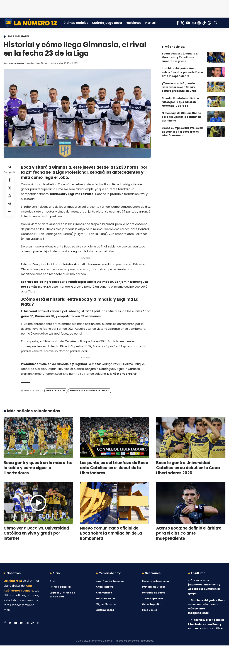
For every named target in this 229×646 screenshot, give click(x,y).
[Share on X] (9, 189)
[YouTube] (188, 23)
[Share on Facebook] (9, 181)
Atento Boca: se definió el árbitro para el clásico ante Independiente (188, 534)
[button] (215, 23)
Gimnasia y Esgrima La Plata (89, 391)
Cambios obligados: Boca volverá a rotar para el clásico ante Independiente (182, 69)
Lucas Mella (17, 64)
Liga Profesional (20, 36)
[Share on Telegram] (9, 206)
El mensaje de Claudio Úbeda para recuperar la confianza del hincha (181, 114)
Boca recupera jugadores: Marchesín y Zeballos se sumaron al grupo (180, 54)
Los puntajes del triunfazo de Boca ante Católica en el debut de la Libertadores (114, 468)
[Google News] (194, 23)
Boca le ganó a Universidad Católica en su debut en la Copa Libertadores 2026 (188, 468)
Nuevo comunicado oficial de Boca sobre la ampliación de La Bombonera (111, 534)
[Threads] (209, 23)
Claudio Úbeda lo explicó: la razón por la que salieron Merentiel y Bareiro (180, 99)
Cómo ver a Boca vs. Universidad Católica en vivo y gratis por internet (36, 534)
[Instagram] (199, 23)
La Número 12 (13, 581)
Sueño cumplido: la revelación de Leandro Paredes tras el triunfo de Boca (182, 129)
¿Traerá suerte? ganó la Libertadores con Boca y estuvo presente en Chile (179, 84)
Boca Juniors (55, 391)
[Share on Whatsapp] (9, 198)
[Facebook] (178, 23)
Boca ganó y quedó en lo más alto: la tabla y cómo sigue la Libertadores (38, 468)
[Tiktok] (204, 23)
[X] (182, 23)
